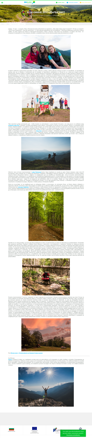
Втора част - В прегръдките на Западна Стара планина (26, 353)
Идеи (8, 24)
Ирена (10, 359)
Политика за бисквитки (73, 435)
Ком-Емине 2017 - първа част (17, 24)
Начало (2, 24)
